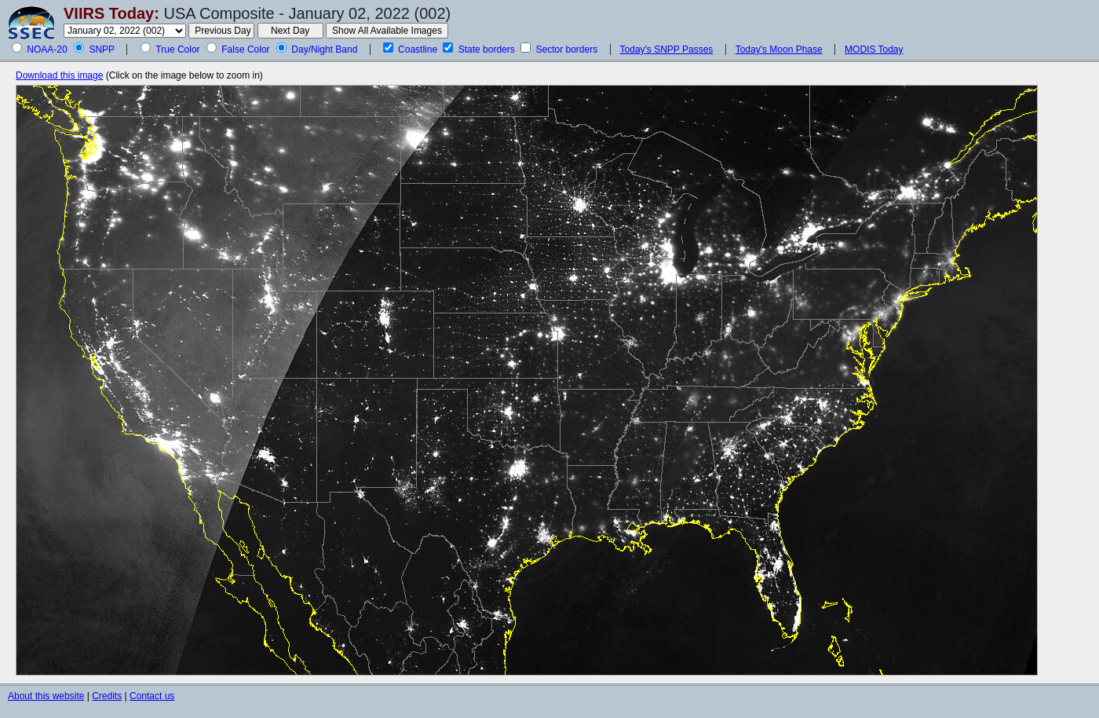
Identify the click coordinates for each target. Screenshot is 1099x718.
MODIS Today (874, 49)
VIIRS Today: (111, 13)
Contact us (152, 696)
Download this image (59, 75)
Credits (107, 696)
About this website (46, 696)
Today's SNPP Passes (667, 49)
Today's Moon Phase (779, 49)
